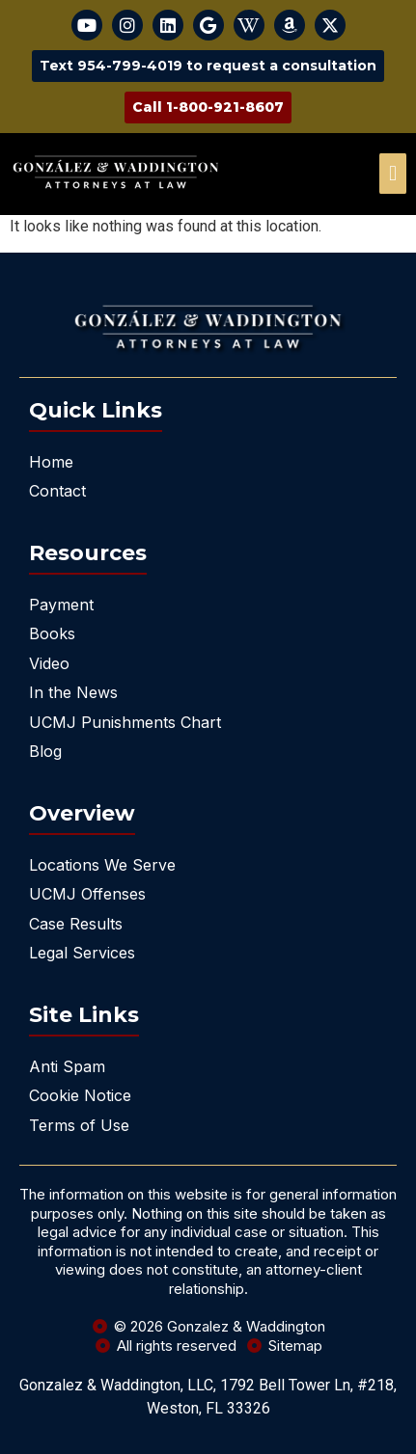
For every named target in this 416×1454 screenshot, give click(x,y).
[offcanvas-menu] (392, 173)
